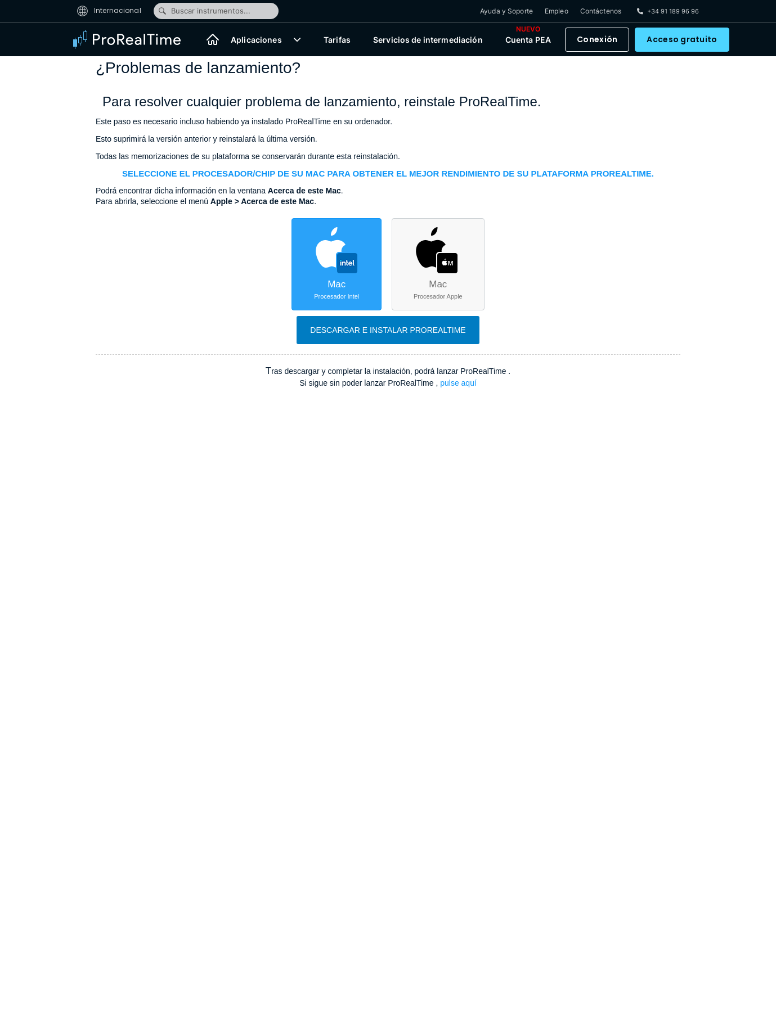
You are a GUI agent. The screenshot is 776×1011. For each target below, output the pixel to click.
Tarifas (337, 39)
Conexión (597, 39)
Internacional (109, 10)
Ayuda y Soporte (506, 11)
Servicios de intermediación (428, 39)
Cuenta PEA (528, 37)
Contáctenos (600, 11)
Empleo (556, 11)
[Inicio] (213, 39)
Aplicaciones (256, 39)
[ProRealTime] (134, 39)
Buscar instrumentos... (204, 10)
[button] (297, 39)
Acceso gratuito (682, 39)
